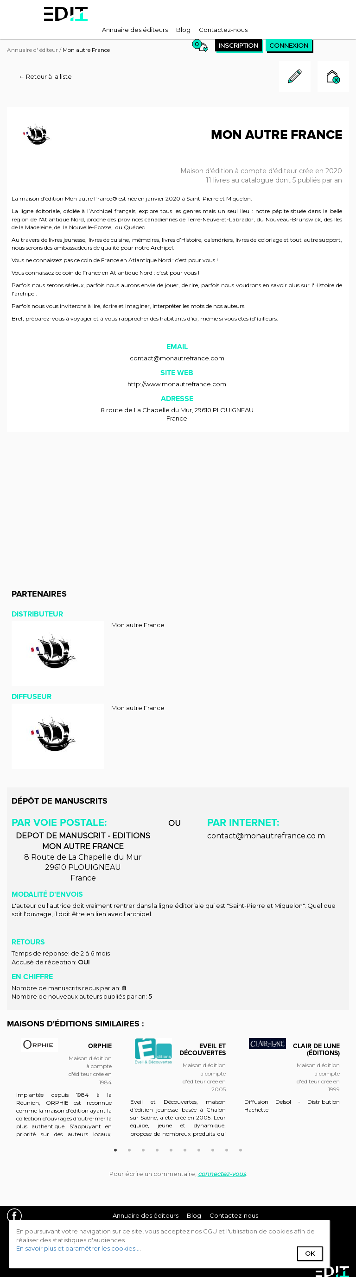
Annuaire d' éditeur (32, 49)
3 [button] (143, 1148)
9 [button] (226, 1148)
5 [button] (171, 1148)
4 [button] (157, 1148)
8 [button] (212, 1148)
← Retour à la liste (45, 76)
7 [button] (198, 1148)
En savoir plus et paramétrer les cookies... (78, 1248)
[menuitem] (135, 29)
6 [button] (185, 1148)
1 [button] (115, 1148)
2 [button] (129, 1148)
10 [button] (240, 1148)
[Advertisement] (178, 506)
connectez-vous (222, 1173)
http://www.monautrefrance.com (176, 384)
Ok (310, 1253)
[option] (64, 1092)
